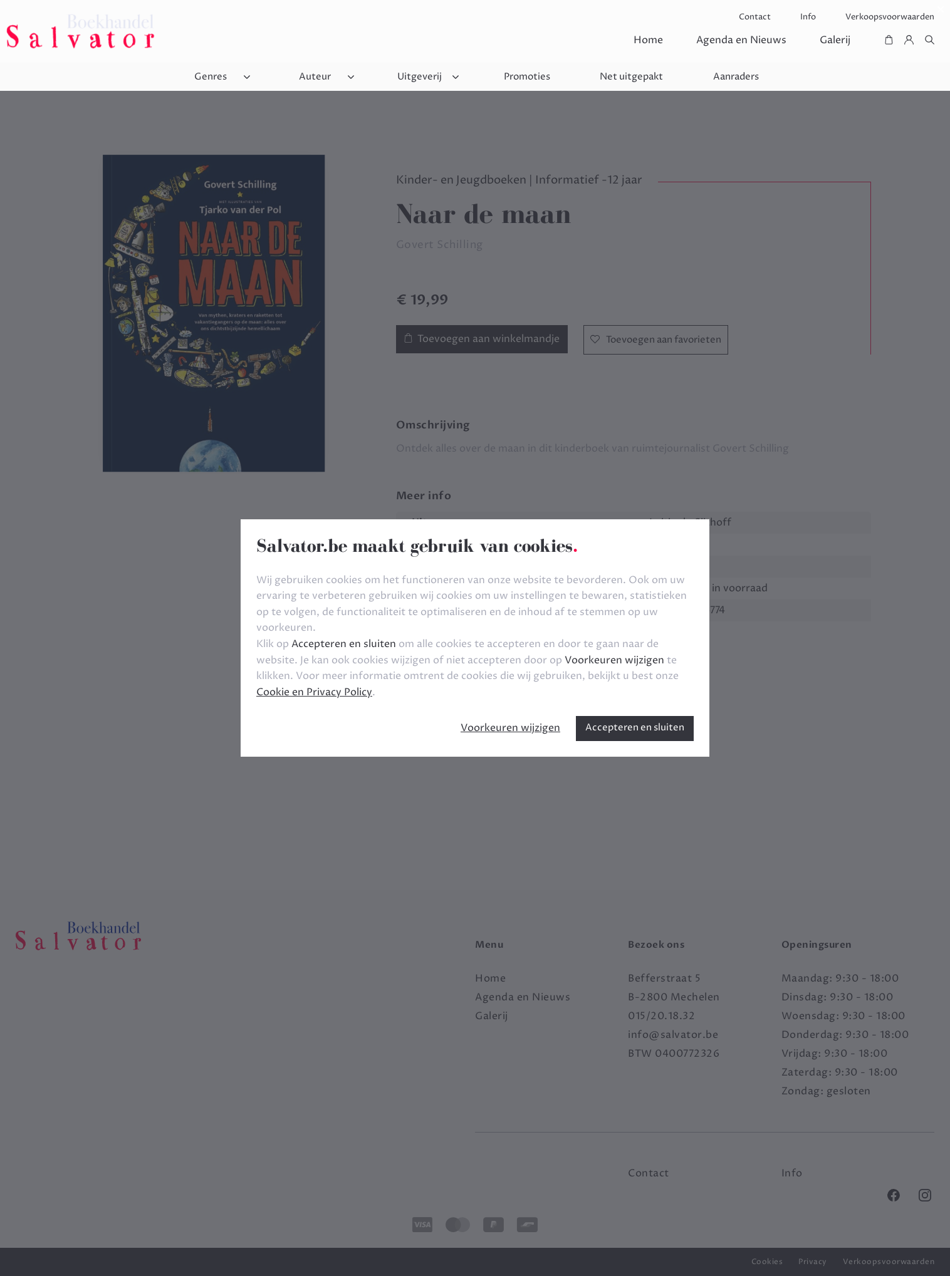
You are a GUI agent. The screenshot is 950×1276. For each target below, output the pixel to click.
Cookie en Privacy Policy (314, 692)
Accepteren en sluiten (634, 727)
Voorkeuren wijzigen (510, 728)
